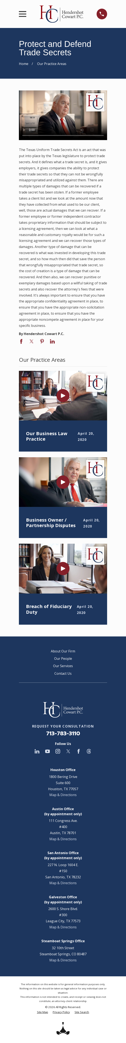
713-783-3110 (63, 733)
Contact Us (63, 673)
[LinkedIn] (37, 751)
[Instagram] (57, 751)
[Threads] (89, 751)
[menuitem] (42, 1012)
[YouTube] (47, 751)
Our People (63, 658)
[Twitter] (68, 751)
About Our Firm (63, 651)
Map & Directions (63, 795)
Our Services (63, 666)
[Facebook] (78, 751)
